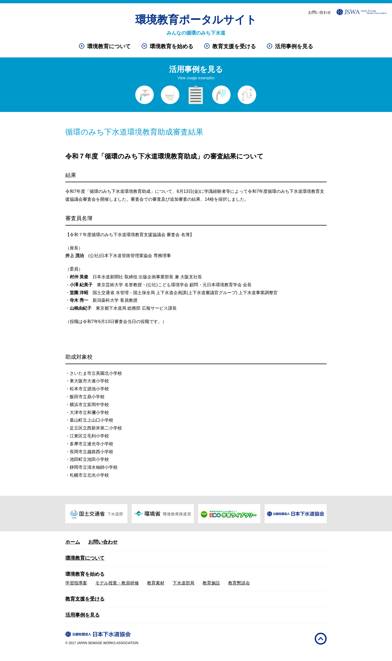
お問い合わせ (319, 12)
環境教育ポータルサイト (196, 20)
